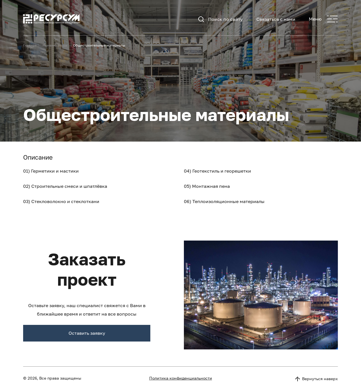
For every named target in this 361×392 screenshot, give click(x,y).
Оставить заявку (87, 333)
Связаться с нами (275, 19)
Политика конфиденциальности (180, 378)
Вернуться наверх (316, 378)
